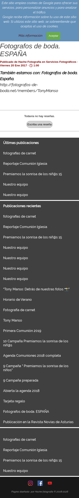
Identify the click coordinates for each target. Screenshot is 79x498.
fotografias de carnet (19, 153)
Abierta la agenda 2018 (21, 391)
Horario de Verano (17, 300)
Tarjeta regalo (14, 401)
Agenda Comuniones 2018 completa (32, 356)
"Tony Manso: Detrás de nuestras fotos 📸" (36, 289)
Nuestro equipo (15, 184)
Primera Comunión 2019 (22, 331)
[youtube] (49, 483)
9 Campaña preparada (20, 380)
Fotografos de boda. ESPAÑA (26, 412)
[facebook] (40, 483)
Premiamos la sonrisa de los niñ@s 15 (32, 174)
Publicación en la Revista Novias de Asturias (38, 422)
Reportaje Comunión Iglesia (25, 164)
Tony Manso (12, 320)
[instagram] (30, 483)
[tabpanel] (40, 492)
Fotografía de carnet (19, 310)
